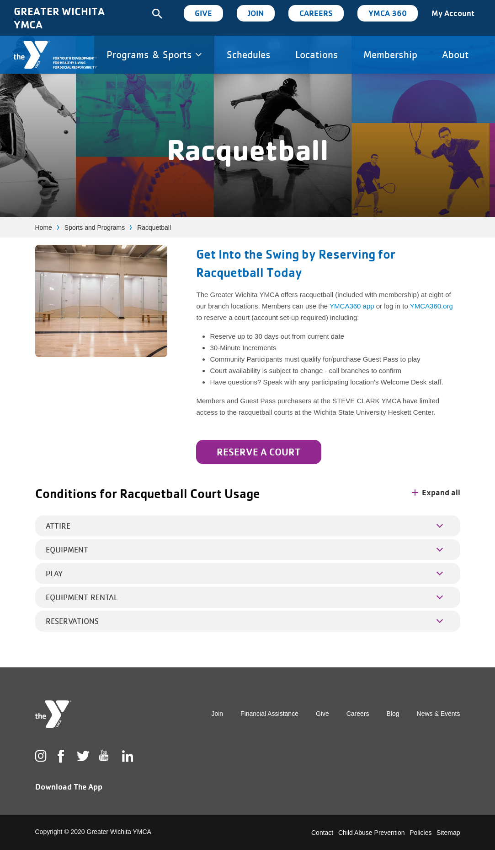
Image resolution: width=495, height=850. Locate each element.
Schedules (249, 54)
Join (256, 13)
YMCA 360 (387, 13)
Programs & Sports (154, 54)
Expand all (436, 492)
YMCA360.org (431, 306)
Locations (316, 54)
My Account (452, 13)
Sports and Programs (94, 227)
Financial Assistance (269, 713)
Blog (393, 713)
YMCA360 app (352, 306)
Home (43, 227)
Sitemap (448, 832)
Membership (390, 54)
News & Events (438, 713)
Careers (316, 13)
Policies (420, 832)
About (455, 54)
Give (203, 13)
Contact (322, 832)
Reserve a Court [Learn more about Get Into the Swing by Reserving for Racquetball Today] (259, 452)
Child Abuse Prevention (371, 832)
